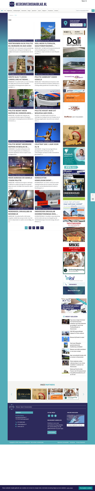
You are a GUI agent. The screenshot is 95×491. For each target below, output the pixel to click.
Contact (56, 10)
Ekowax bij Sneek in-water (77, 337)
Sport (39, 10)
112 (5, 10)
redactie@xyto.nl (22, 454)
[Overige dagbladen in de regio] (75, 448)
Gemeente (23, 10)
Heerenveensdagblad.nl (31, 4)
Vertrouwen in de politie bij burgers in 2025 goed (20, 44)
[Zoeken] (93, 10)
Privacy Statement (80, 471)
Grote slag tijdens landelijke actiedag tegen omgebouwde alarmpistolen (18, 78)
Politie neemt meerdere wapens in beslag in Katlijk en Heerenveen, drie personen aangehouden (20, 145)
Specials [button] (34, 10)
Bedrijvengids (16, 10)
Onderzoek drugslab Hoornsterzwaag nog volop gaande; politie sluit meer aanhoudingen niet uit (47, 212)
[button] (10, 426)
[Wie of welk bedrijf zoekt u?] (76, 24)
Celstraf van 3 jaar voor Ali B (46, 145)
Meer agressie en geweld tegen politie (20, 179)
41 (42, 227)
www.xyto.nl (21, 456)
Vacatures (50, 10)
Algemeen (9, 10)
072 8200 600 (21, 451)
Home (11, 15)
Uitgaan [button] (44, 10)
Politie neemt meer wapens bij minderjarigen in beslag (20, 111)
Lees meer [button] (69, 488)
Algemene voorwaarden (63, 471)
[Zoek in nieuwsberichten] (83, 10)
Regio (29, 10)
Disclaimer (72, 471)
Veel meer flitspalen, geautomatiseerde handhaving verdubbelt (46, 44)
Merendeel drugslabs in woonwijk (20, 212)
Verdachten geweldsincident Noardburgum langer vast (45, 179)
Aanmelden (52, 462)
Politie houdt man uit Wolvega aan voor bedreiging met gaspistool (45, 111)
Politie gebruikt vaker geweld (46, 78)
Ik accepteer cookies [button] (86, 488)
